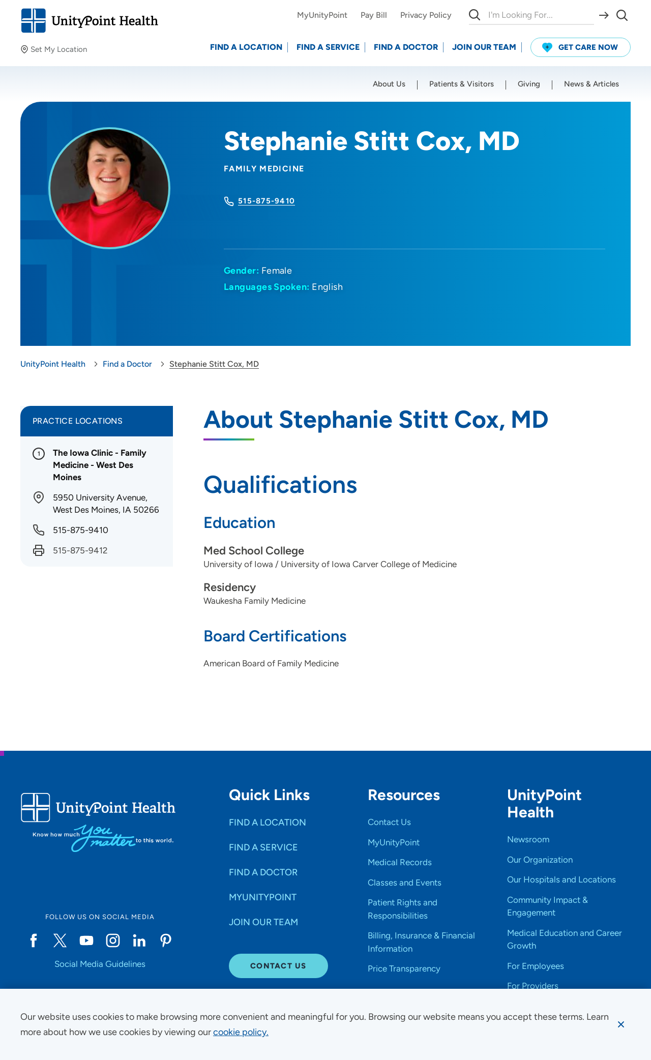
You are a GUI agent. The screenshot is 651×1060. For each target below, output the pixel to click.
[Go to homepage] (89, 21)
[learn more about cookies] (241, 1032)
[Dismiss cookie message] (621, 1024)
